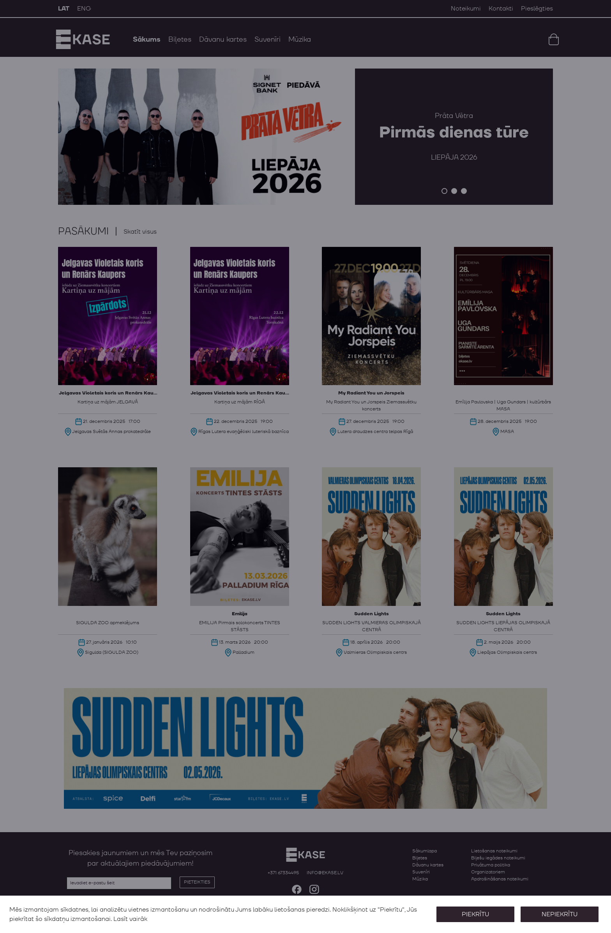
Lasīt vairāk (130, 919)
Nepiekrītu (559, 914)
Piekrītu (475, 914)
